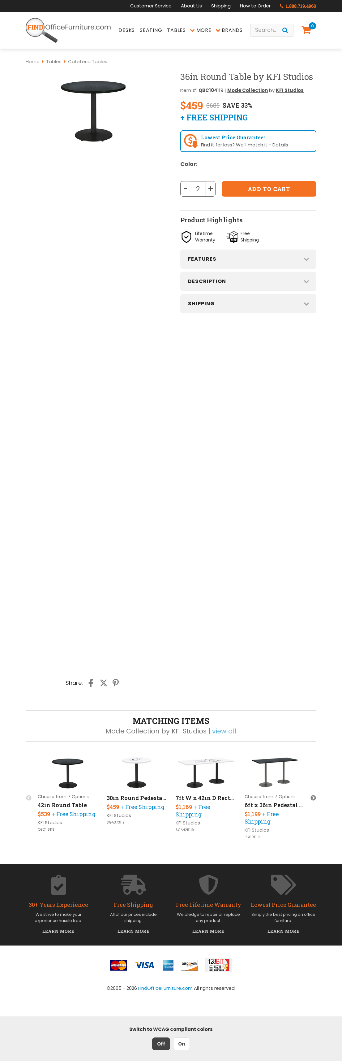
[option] (67, 794)
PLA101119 (252, 837)
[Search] (285, 30)
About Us (191, 5)
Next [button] (313, 798)
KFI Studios (290, 90)
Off (161, 1044)
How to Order (255, 5)
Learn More (58, 931)
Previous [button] (29, 798)
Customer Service (151, 5)
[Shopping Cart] (307, 30)
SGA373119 (116, 822)
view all (224, 731)
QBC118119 (46, 829)
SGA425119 (185, 830)
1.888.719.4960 (298, 6)
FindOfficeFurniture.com (165, 988)
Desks (126, 30)
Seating (151, 30)
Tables (176, 30)
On (181, 1044)
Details (280, 144)
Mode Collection (247, 90)
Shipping (221, 5)
